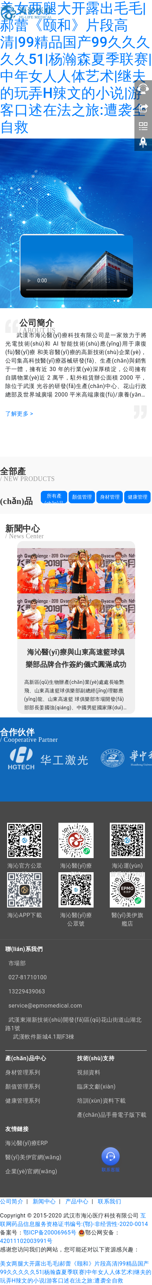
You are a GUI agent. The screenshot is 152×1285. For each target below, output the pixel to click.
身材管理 (110, 497)
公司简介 (11, 1201)
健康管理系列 (22, 1100)
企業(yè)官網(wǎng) (31, 1171)
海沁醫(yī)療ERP (26, 1143)
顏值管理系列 (22, 1086)
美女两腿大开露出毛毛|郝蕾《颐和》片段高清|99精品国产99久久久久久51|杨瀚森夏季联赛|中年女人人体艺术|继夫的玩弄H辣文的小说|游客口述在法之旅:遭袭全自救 (76, 67)
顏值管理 (82, 497)
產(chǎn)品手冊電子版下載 (112, 1114)
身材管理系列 (22, 1072)
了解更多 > (19, 413)
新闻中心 (44, 1201)
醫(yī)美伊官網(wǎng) (33, 1157)
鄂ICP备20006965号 (50, 1232)
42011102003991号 (26, 1241)
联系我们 (109, 1201)
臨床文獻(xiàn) (96, 1086)
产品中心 (77, 1201)
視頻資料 (88, 1072)
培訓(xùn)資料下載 (101, 1100)
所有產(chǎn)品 (53, 498)
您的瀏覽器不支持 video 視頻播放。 (76, 266)
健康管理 (137, 497)
